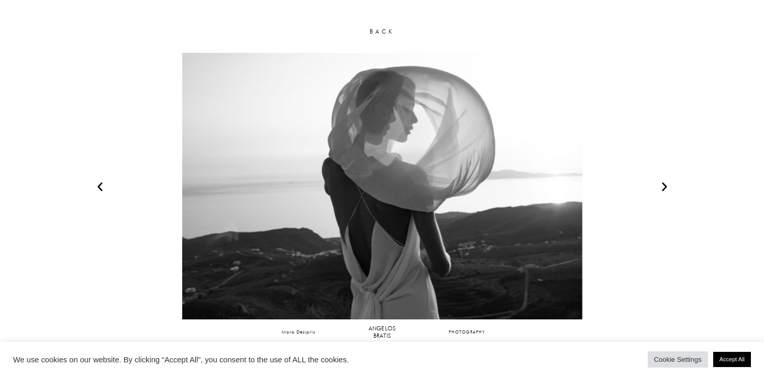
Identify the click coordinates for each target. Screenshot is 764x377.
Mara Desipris (298, 332)
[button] (100, 186)
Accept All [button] (732, 359)
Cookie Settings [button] (678, 359)
